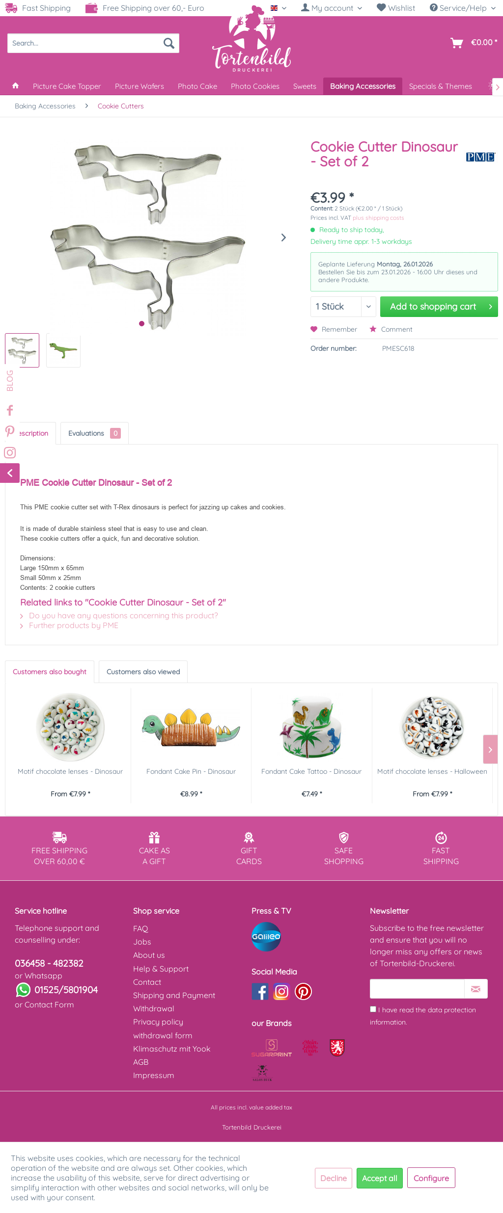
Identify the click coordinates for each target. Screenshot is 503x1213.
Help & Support (161, 969)
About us (149, 955)
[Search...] (93, 43)
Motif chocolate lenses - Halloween (432, 771)
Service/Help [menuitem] (459, 8)
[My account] (331, 8)
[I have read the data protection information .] (373, 1009)
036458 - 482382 (49, 963)
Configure (431, 1178)
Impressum (153, 1075)
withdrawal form (163, 1035)
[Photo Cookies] (255, 86)
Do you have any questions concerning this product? (119, 615)
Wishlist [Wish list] (396, 8)
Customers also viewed (143, 671)
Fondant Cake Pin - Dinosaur (191, 771)
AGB (140, 1062)
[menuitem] (331, 8)
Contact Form (49, 1004)
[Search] (169, 43)
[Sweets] (304, 86)
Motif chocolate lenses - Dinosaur (70, 771)
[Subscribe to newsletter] (476, 989)
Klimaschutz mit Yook (172, 1049)
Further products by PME (69, 625)
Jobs (142, 942)
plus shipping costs (378, 217)
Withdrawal (153, 1008)
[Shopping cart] (472, 43)
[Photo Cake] (197, 86)
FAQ (140, 928)
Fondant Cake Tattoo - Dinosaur (311, 771)
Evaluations (94, 433)
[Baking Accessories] (362, 86)
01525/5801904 (66, 990)
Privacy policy (158, 1022)
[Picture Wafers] (139, 86)
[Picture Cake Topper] (67, 86)
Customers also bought (49, 671)
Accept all (379, 1178)
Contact (147, 982)
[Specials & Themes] (440, 86)
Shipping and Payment (174, 995)
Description (30, 433)
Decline (333, 1178)
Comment (391, 329)
